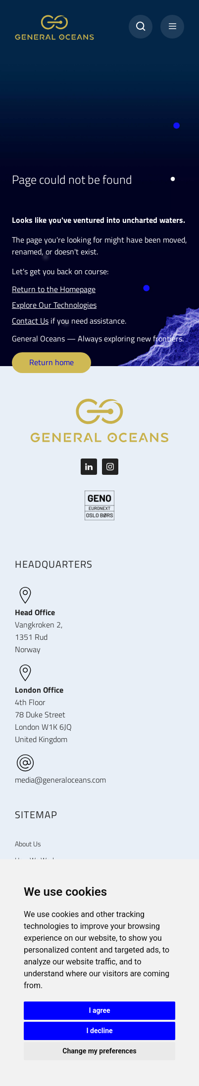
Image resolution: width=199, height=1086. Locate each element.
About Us (28, 843)
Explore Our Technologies (54, 304)
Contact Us (30, 320)
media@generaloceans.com (60, 779)
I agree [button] (99, 1010)
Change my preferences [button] (99, 1051)
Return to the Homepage (54, 289)
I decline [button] (99, 1031)
